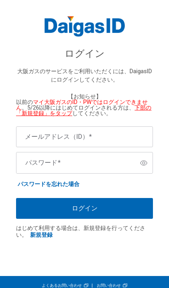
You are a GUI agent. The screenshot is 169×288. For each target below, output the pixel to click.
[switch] (144, 162)
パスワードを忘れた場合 (48, 184)
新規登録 (41, 235)
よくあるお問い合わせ (62, 285)
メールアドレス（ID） (58, 136)
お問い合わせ (109, 285)
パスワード (43, 162)
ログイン (85, 208)
